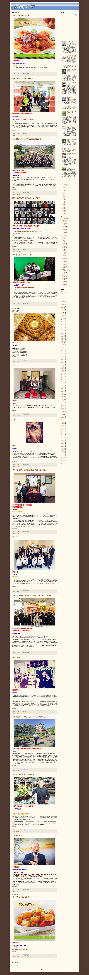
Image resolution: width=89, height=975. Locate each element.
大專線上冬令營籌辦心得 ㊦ (21, 255)
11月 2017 (62, 454)
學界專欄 (17, 305)
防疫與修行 (64, 232)
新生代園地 (64, 205)
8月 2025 (62, 316)
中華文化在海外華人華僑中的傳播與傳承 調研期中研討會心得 (71, 56)
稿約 (62, 275)
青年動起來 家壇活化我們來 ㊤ (28, 119)
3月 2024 (62, 341)
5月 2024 (62, 338)
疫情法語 (63, 237)
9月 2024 (62, 332)
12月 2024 (62, 327)
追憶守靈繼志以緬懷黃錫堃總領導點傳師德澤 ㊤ (28, 717)
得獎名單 (63, 258)
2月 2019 (62, 432)
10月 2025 (62, 313)
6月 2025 (62, 319)
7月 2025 (62, 318)
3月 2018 (62, 448)
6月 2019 (62, 426)
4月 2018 (62, 446)
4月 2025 (62, 322)
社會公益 (63, 235)
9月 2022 (62, 368)
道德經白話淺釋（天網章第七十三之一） (71, 70)
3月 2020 (62, 414)
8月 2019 (62, 423)
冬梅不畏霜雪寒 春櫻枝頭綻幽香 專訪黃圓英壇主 (29, 470)
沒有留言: (20, 73)
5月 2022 (62, 374)
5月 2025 (62, 321)
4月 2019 (62, 429)
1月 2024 (62, 344)
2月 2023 (62, 361)
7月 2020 (62, 408)
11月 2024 (62, 329)
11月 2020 (62, 402)
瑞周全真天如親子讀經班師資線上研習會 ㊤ (31, 231)
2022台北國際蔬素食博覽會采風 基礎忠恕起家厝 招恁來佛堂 (32, 595)
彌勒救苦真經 (64, 282)
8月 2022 (62, 370)
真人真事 (63, 195)
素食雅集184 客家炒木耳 (20, 15)
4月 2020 (62, 413)
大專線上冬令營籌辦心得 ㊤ (28, 287)
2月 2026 (62, 307)
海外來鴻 (63, 198)
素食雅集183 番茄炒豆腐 (20, 897)
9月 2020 (62, 405)
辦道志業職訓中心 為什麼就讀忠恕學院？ (71, 112)
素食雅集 (17, 74)
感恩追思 (63, 264)
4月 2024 (62, 339)
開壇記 (14, 365)
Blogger (46, 969)
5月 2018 (62, 445)
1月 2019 (62, 434)
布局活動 (63, 224)
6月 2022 (62, 373)
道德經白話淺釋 (65, 185)
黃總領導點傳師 (65, 263)
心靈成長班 (64, 221)
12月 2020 (62, 400)
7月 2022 (62, 371)
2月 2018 (62, 449)
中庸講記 (17, 891)
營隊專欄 (63, 208)
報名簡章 (63, 260)
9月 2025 (62, 315)
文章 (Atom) (17, 962)
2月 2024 (62, 342)
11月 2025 (62, 312)
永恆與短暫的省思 (65, 226)
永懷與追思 (18, 831)
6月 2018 (62, 443)
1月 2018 (62, 451)
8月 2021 (62, 388)
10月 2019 (62, 420)
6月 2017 (62, 461)
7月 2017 (62, 460)
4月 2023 (62, 358)
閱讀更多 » (14, 69)
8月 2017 (62, 458)
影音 (62, 273)
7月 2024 (62, 335)
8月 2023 (62, 351)
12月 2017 (62, 452)
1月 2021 (62, 399)
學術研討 (63, 279)
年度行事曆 (64, 229)
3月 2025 (62, 324)
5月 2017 (62, 463)
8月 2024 (62, 333)
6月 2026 (62, 301)
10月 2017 (62, 455)
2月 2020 (62, 416)
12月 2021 (62, 382)
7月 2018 (62, 442)
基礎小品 (17, 361)
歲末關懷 (63, 267)
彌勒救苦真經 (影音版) (71, 126)
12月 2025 (62, 310)
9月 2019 (62, 422)
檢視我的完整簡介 (64, 292)
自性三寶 (63, 192)
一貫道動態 (18, 135)
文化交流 (63, 223)
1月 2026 (62, 309)
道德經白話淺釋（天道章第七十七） (71, 140)
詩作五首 (15, 311)
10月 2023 (62, 348)
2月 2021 (62, 397)
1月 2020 (62, 417)
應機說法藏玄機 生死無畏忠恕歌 (23, 774)
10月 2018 (62, 437)
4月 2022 (62, 376)
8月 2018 (62, 440)
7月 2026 (62, 300)
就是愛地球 (64, 211)
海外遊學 (63, 199)
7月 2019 (62, 425)
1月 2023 (62, 362)
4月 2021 (62, 394)
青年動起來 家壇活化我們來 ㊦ (22, 78)
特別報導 (63, 193)
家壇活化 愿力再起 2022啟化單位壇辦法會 (26, 139)
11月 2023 (62, 347)
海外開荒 (63, 196)
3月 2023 (62, 359)
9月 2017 (62, 457)
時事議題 (63, 240)
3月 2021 (62, 396)
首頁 (62, 182)
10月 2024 (62, 330)
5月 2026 (62, 303)
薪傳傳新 (63, 285)
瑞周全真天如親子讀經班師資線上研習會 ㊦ (27, 198)
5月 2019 (62, 428)
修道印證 (63, 238)
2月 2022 (62, 379)
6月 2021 (62, 391)
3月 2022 (62, 377)
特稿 (62, 249)
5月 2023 (62, 356)
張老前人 (63, 256)
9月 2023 (62, 350)
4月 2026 (62, 304)
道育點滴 (63, 207)
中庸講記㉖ (16, 835)
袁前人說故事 (64, 184)
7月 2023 (62, 353)
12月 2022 (62, 364)
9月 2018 (62, 439)
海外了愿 (63, 241)
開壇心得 (15, 537)
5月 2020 (62, 411)
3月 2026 (62, 306)
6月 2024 (62, 336)
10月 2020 (62, 403)
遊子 (14, 419)
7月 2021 (62, 390)
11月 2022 (62, 365)
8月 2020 (62, 406)
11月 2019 (62, 419)
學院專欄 (17, 591)
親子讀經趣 (18, 251)
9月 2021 (62, 387)
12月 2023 (62, 345)
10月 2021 (62, 385)
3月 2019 (62, 431)
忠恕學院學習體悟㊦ (71, 41)
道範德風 (17, 713)
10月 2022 (62, 367)
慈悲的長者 (16, 657)
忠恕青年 (63, 234)
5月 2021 (62, 393)
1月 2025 (62, 325)
